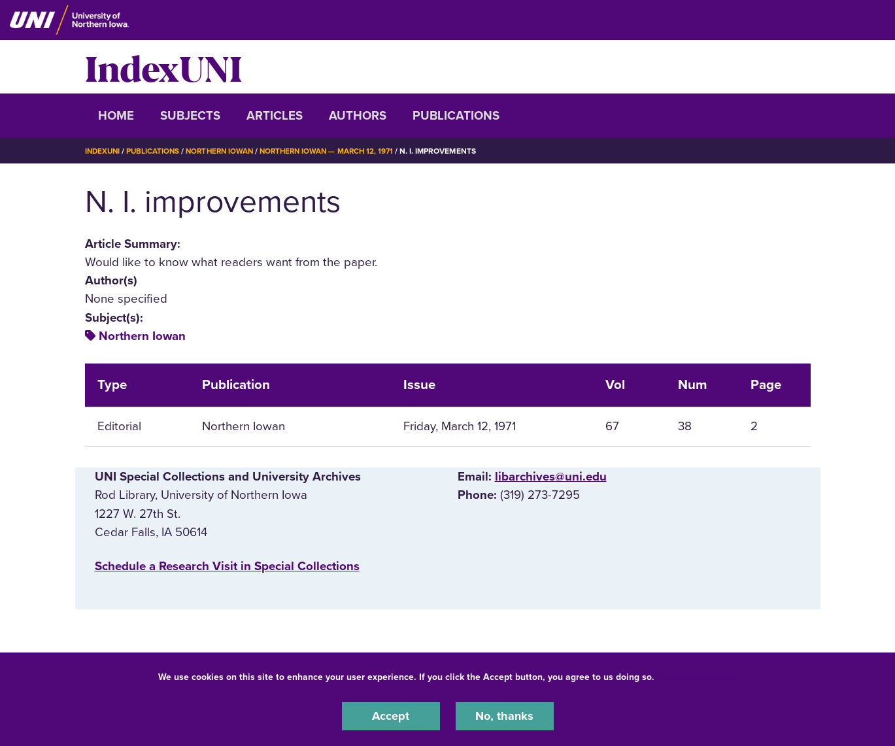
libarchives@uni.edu (551, 476)
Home (116, 116)
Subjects (190, 116)
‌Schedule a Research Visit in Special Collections (227, 566)
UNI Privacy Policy (698, 676)
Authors (357, 116)
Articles (274, 116)
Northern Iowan (225, 151)
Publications (456, 116)
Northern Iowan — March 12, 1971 (337, 151)
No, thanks (505, 716)
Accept (391, 716)
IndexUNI (163, 66)
